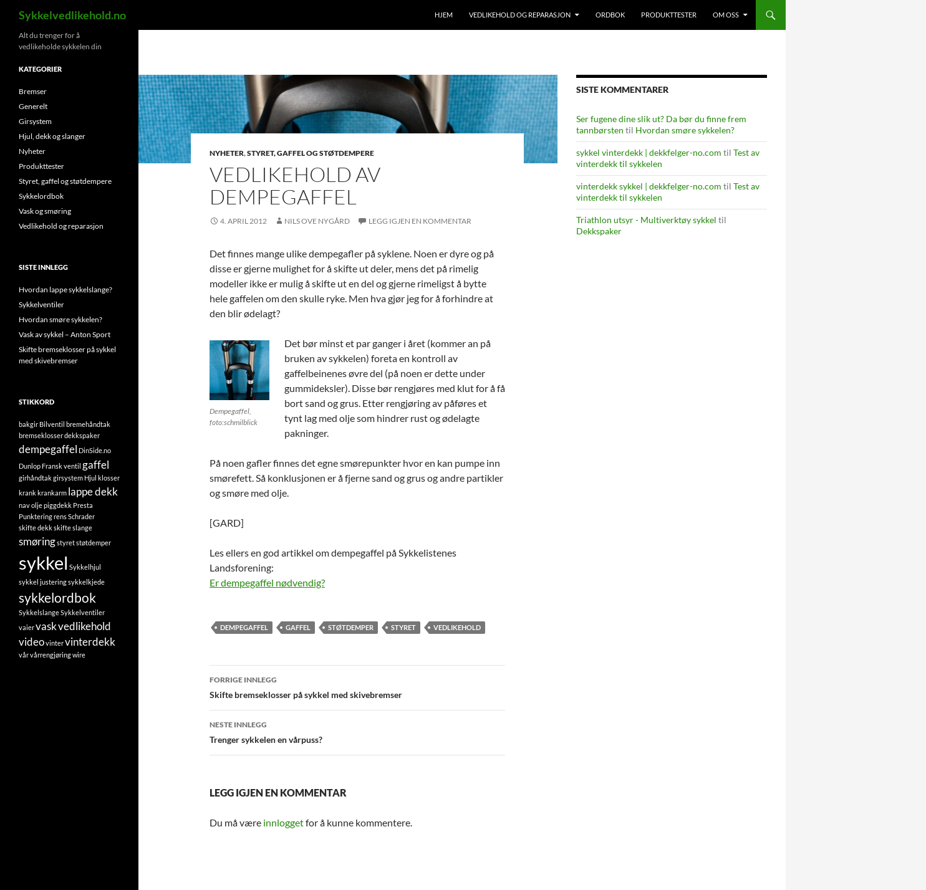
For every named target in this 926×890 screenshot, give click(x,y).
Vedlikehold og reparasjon (520, 15)
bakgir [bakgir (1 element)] (28, 424)
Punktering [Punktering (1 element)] (35, 516)
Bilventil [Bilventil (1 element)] (52, 424)
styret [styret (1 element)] (66, 542)
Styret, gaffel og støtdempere (310, 153)
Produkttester (669, 15)
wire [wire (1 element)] (78, 655)
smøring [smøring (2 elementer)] (37, 541)
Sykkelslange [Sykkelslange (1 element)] (39, 612)
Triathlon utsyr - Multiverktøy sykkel (646, 219)
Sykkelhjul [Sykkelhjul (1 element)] (85, 567)
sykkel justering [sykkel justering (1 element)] (43, 582)
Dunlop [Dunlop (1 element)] (30, 466)
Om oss (726, 15)
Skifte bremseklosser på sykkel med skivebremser (357, 686)
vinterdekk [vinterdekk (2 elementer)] (90, 641)
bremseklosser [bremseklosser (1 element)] (41, 435)
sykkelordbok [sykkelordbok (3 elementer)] (57, 597)
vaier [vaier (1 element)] (26, 627)
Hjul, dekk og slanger (52, 136)
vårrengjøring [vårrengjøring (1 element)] (50, 655)
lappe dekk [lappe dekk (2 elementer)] (93, 491)
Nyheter (227, 153)
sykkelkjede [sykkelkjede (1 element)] (86, 582)
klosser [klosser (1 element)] (109, 478)
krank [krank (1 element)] (27, 493)
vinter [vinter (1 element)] (55, 643)
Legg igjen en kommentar (420, 221)
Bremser (33, 91)
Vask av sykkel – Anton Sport (64, 334)
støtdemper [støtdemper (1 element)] (93, 542)
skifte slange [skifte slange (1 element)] (73, 528)
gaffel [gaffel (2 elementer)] (95, 464)
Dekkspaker (599, 231)
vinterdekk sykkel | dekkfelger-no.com (648, 186)
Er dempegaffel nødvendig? (267, 582)
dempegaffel (244, 627)
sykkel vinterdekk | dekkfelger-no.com (648, 152)
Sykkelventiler (41, 304)
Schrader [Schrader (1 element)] (81, 516)
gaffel (298, 627)
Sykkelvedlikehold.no (72, 15)
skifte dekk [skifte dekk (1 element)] (35, 528)
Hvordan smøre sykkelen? (685, 130)
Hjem (444, 15)
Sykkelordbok (41, 196)
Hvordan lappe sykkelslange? (65, 289)
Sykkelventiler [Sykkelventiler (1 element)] (82, 612)
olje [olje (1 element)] (36, 505)
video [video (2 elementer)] (31, 641)
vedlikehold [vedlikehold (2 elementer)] (84, 626)
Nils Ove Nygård (317, 221)
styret (403, 627)
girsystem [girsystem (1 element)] (68, 478)
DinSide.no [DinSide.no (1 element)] (95, 450)
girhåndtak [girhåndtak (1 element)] (35, 478)
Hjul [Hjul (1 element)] (90, 478)
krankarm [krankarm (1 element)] (52, 493)
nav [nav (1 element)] (24, 505)
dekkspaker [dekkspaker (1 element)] (82, 435)
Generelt (33, 106)
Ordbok (610, 15)
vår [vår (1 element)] (24, 655)
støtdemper (351, 627)
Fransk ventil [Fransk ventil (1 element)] (61, 466)
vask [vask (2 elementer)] (46, 626)
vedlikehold (457, 627)
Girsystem (35, 121)
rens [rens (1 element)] (60, 516)
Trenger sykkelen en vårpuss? (357, 731)
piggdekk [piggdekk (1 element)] (58, 505)
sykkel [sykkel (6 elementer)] (43, 562)
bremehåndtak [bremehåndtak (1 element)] (88, 424)
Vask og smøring (45, 211)
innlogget (283, 822)
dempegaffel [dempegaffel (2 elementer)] (48, 449)
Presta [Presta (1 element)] (83, 505)
